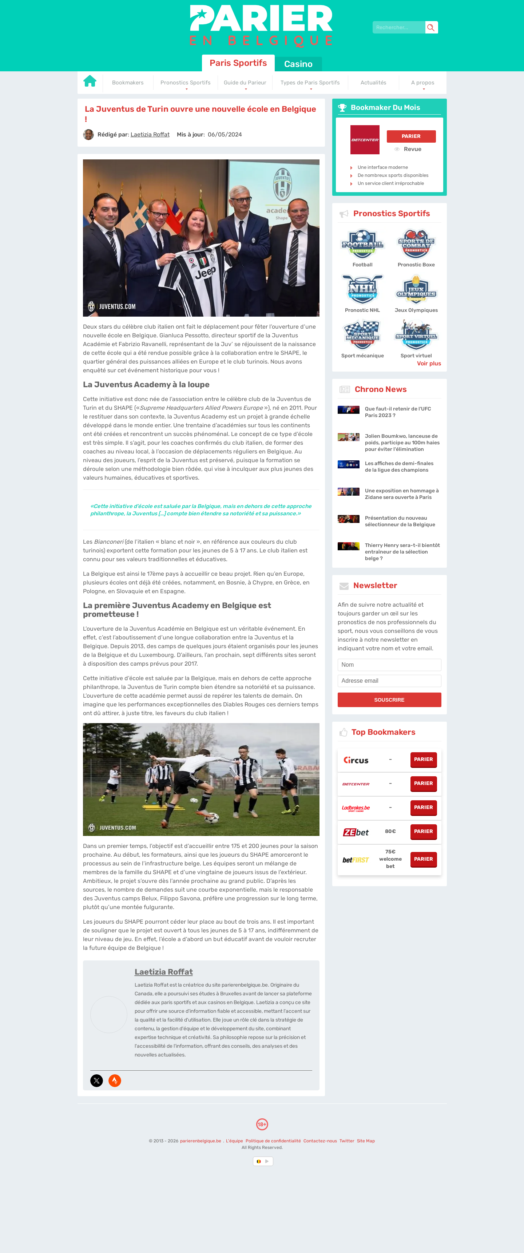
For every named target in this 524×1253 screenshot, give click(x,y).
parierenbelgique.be (201, 1140)
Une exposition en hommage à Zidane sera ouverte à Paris (402, 494)
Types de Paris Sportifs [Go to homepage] (310, 82)
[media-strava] (114, 1080)
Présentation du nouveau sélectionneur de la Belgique (400, 521)
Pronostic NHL (362, 310)
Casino (298, 64)
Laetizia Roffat (164, 972)
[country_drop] (268, 1161)
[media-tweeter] (96, 1080)
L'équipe (234, 1140)
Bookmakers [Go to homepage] (128, 82)
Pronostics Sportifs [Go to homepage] (185, 82)
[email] (389, 681)
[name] (389, 665)
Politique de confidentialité (274, 1140)
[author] (88, 134)
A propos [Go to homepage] (422, 82)
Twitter (347, 1140)
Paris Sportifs (238, 63)
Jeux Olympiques (416, 310)
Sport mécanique (362, 356)
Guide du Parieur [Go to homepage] (245, 82)
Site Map (366, 1140)
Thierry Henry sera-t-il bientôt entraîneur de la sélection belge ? (402, 552)
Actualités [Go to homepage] (373, 82)
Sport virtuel (416, 356)
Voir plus (429, 363)
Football (363, 265)
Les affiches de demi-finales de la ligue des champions (399, 466)
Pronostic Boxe (416, 265)
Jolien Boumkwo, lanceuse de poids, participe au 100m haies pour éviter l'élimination (402, 442)
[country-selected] (259, 1161)
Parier (411, 136)
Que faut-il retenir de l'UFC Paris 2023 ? (398, 412)
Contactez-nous (320, 1140)
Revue (407, 149)
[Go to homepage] (90, 83)
